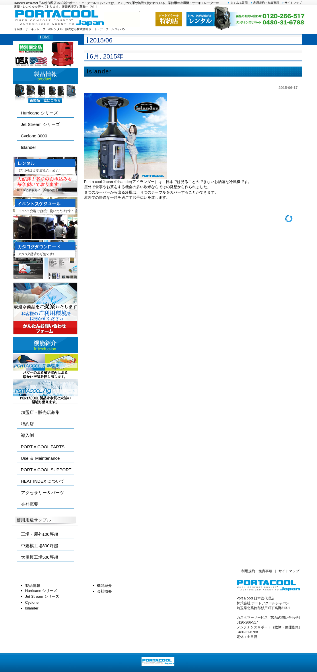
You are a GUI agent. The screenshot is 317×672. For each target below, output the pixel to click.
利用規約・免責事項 (264, 2)
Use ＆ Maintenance (40, 458)
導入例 (27, 435)
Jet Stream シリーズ (40, 124)
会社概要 (29, 504)
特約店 (27, 423)
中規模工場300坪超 (39, 545)
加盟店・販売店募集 (40, 412)
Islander (99, 71)
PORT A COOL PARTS (43, 446)
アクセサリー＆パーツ (42, 492)
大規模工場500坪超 (39, 557)
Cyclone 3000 (34, 135)
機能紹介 (104, 585)
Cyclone (32, 602)
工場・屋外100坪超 (39, 534)
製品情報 (32, 585)
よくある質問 (237, 2)
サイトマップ (292, 2)
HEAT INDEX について (43, 481)
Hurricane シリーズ (39, 112)
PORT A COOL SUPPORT (46, 469)
